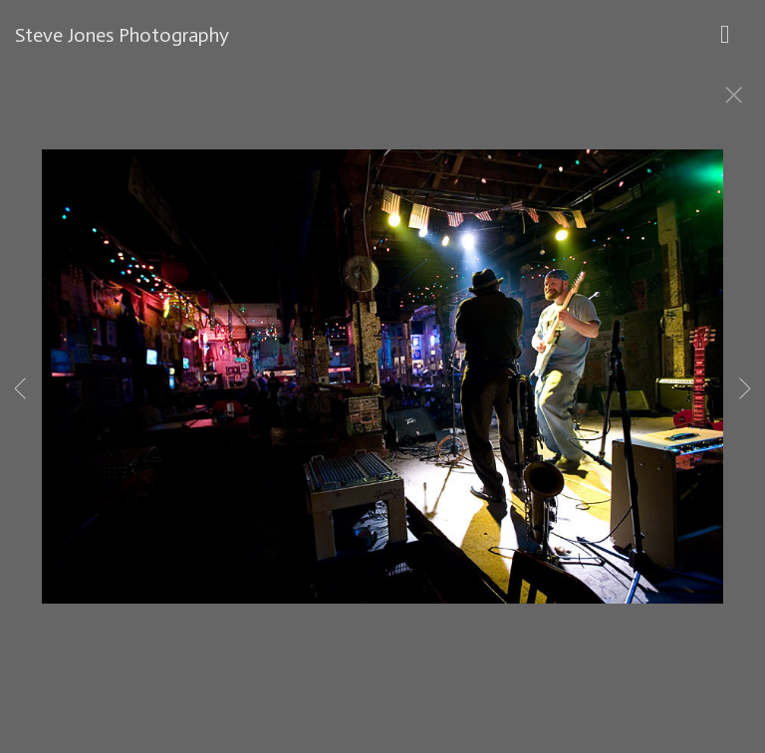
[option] (382, 401)
